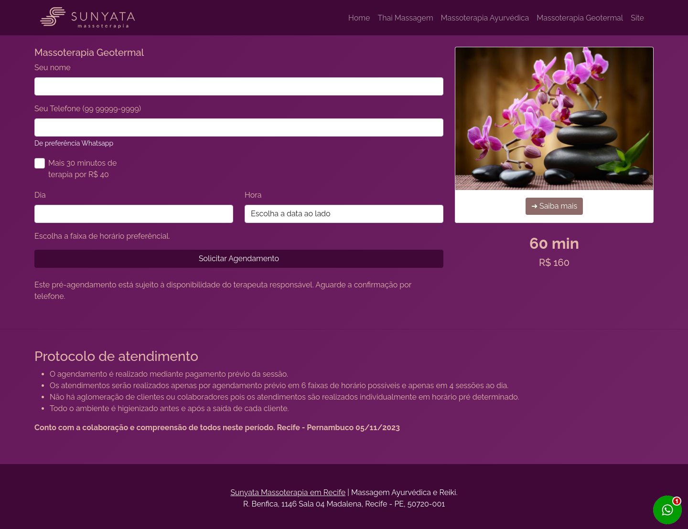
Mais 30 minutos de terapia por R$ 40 (82, 169)
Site (637, 17)
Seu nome (52, 67)
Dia (40, 195)
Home (359, 17)
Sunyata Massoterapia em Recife (287, 492)
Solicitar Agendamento (239, 258)
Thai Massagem (405, 17)
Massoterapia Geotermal (580, 17)
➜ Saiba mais (554, 206)
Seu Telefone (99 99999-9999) (87, 108)
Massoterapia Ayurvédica (485, 17)
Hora (253, 195)
